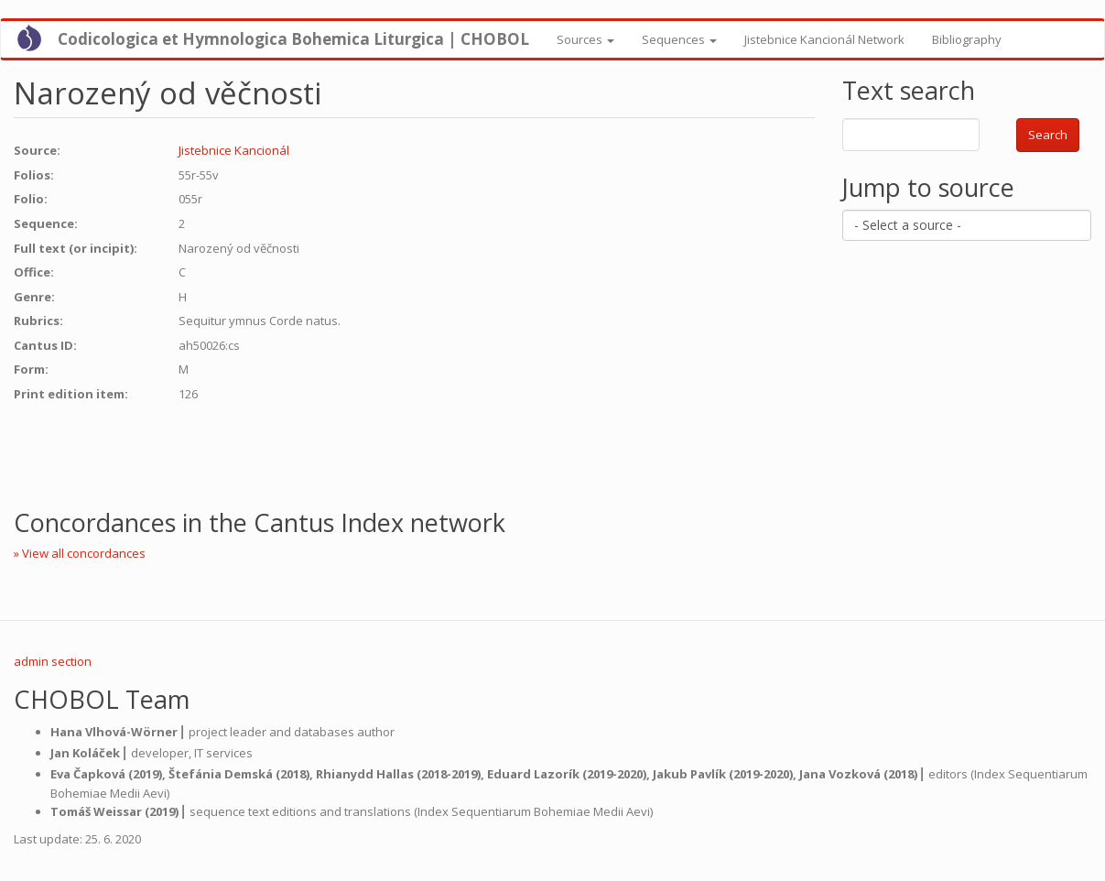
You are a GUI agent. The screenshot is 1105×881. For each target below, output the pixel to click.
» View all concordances (80, 553)
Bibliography (967, 39)
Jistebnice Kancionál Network (824, 39)
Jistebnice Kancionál (234, 150)
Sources (585, 39)
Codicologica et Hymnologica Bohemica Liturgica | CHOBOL (293, 38)
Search (1047, 134)
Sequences (679, 39)
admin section (53, 661)
